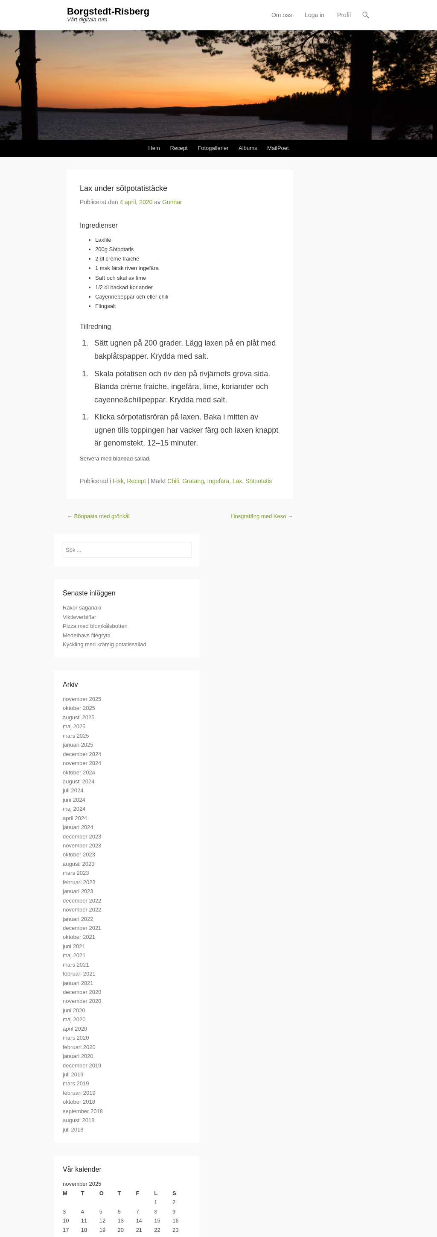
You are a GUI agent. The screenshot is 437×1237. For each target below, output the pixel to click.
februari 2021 (79, 973)
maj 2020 (74, 1019)
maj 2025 (74, 726)
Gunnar (172, 202)
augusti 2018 (78, 1120)
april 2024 (75, 818)
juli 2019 (73, 1074)
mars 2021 (76, 964)
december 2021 (82, 928)
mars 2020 (76, 1038)
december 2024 (82, 754)
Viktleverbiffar (79, 617)
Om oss (281, 15)
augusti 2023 (78, 864)
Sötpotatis (258, 481)
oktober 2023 (79, 854)
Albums (248, 148)
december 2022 (82, 900)
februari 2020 (79, 1047)
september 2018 (83, 1111)
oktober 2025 (79, 708)
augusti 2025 (78, 717)
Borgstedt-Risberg (108, 11)
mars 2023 (76, 873)
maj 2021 (74, 955)
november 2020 (82, 1001)
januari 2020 (78, 1056)
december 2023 (82, 836)
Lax (237, 481)
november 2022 (82, 909)
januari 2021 (78, 983)
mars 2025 (76, 736)
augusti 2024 (78, 781)
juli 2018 (73, 1129)
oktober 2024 (79, 772)
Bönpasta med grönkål (98, 516)
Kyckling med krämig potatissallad (104, 644)
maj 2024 (74, 809)
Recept (178, 148)
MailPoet (278, 148)
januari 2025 (78, 745)
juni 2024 (74, 800)
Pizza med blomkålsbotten (95, 626)
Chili (173, 481)
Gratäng (193, 481)
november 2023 (82, 845)
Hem (154, 148)
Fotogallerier (213, 148)
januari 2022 (78, 919)
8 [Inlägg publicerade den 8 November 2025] (155, 1211)
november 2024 (82, 763)
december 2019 (82, 1065)
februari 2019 (79, 1093)
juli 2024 (73, 790)
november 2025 (82, 699)
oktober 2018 (79, 1102)
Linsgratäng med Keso (261, 516)
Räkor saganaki (82, 607)
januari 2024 (78, 827)
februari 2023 (79, 882)
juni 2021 (74, 946)
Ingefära (218, 481)
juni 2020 (74, 1010)
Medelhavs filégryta (87, 635)
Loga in (314, 15)
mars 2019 (76, 1083)
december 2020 (82, 992)
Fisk (118, 481)
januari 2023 (78, 891)
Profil (344, 15)
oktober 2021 (79, 937)
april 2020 (75, 1029)
